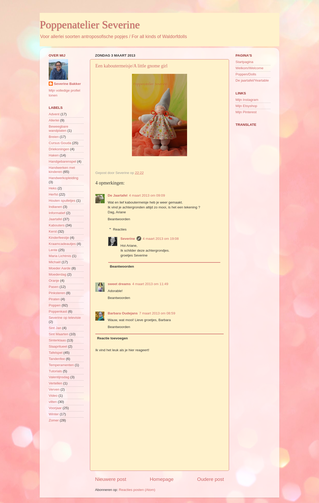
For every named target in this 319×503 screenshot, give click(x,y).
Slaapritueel (58, 346)
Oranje (54, 281)
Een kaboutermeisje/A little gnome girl (131, 65)
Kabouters (57, 225)
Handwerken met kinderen (62, 170)
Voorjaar (55, 408)
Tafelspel (55, 353)
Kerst (53, 231)
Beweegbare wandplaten (58, 129)
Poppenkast (58, 311)
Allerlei (54, 120)
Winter (54, 414)
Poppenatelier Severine (90, 25)
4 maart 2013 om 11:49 (150, 284)
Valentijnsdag (59, 377)
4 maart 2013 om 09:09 (147, 195)
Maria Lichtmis (60, 256)
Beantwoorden (119, 219)
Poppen (55, 305)
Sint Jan (55, 328)
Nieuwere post (110, 479)
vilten (53, 402)
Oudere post (210, 479)
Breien (54, 137)
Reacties (120, 229)
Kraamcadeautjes (62, 244)
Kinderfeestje (59, 238)
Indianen (55, 207)
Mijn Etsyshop (246, 106)
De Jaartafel (118, 195)
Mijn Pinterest (246, 112)
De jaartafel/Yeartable (252, 80)
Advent (54, 114)
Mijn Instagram (247, 100)
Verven (54, 389)
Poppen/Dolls (246, 74)
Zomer (54, 420)
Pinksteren (57, 293)
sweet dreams (119, 284)
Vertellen (55, 383)
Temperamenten (61, 365)
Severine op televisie (65, 318)
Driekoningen (59, 149)
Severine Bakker (67, 84)
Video (53, 396)
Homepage (161, 479)
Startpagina (244, 62)
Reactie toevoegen (112, 338)
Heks (53, 188)
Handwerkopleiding (63, 178)
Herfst (53, 194)
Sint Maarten (59, 334)
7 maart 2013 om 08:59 (157, 313)
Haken (54, 155)
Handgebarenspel (62, 161)
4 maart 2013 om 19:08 (161, 239)
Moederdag (57, 274)
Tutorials (55, 371)
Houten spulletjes (62, 200)
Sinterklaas (57, 340)
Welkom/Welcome (249, 68)
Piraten (54, 299)
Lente (53, 250)
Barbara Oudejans (123, 313)
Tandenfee (57, 359)
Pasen (53, 287)
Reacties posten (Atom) (137, 490)
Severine (128, 239)
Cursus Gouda (60, 143)
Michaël (55, 262)
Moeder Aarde (60, 268)
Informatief (57, 213)
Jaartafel (55, 219)
